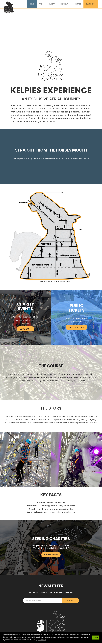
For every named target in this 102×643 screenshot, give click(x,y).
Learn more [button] (42, 640)
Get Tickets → (76, 327)
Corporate (64, 4)
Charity (51, 4)
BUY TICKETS (90, 4)
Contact (77, 4)
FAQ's (41, 4)
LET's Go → (25, 329)
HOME (32, 4)
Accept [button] (95, 637)
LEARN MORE (51, 554)
